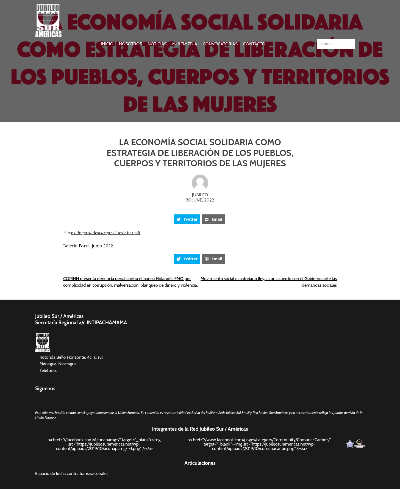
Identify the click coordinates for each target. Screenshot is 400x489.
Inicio (107, 43)
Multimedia (184, 43)
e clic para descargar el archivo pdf (105, 232)
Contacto (254, 43)
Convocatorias (220, 43)
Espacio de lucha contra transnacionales (71, 473)
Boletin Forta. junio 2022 (88, 245)
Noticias (157, 43)
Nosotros (130, 43)
